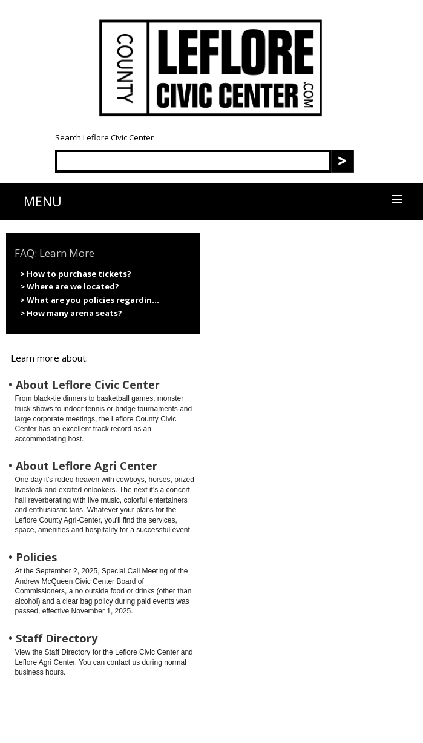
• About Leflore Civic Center (84, 384)
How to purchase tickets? (79, 273)
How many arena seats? (74, 313)
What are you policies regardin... (93, 299)
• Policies (32, 557)
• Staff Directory (52, 638)
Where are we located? (73, 286)
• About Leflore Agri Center (82, 466)
